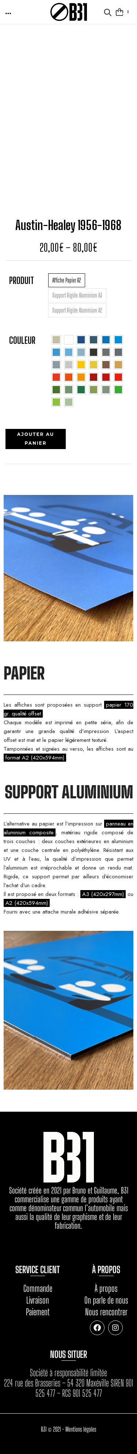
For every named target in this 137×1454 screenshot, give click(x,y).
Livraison (37, 1300)
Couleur (22, 340)
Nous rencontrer (106, 1312)
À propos (106, 1288)
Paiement (38, 1312)
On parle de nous (106, 1300)
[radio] (67, 280)
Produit (21, 280)
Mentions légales (80, 1429)
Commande (37, 1288)
